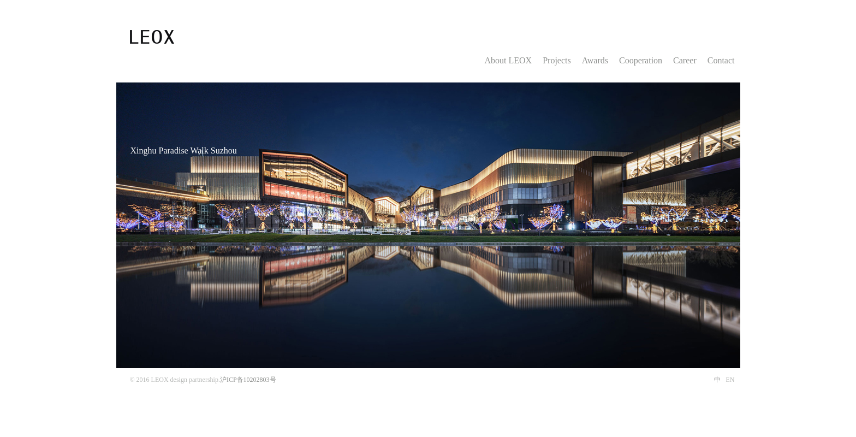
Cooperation (640, 60)
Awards (595, 60)
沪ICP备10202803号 (248, 379)
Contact (721, 60)
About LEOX (508, 60)
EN (730, 379)
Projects (557, 60)
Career (685, 60)
